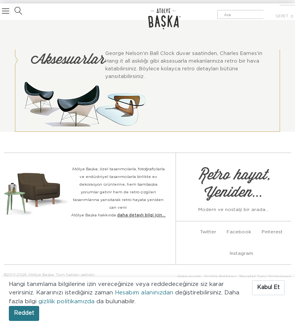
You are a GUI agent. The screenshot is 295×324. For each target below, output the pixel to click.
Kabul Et (268, 287)
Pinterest (272, 231)
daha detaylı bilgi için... (141, 215)
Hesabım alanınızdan (145, 293)
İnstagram (241, 253)
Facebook (239, 231)
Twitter (208, 231)
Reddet (24, 313)
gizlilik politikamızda (67, 301)
